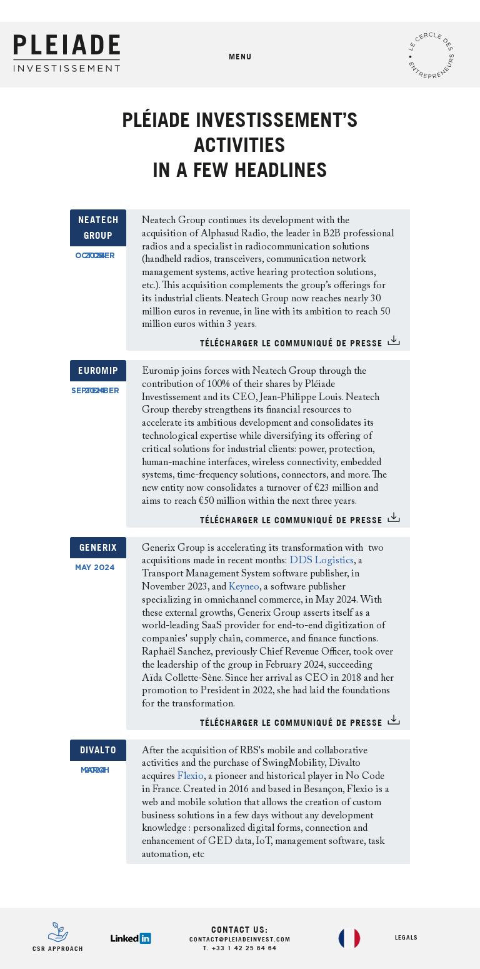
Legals (406, 938)
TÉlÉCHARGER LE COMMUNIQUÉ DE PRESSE (291, 344)
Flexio (191, 776)
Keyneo (244, 587)
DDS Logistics (321, 561)
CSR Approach (57, 949)
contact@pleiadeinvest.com (240, 940)
